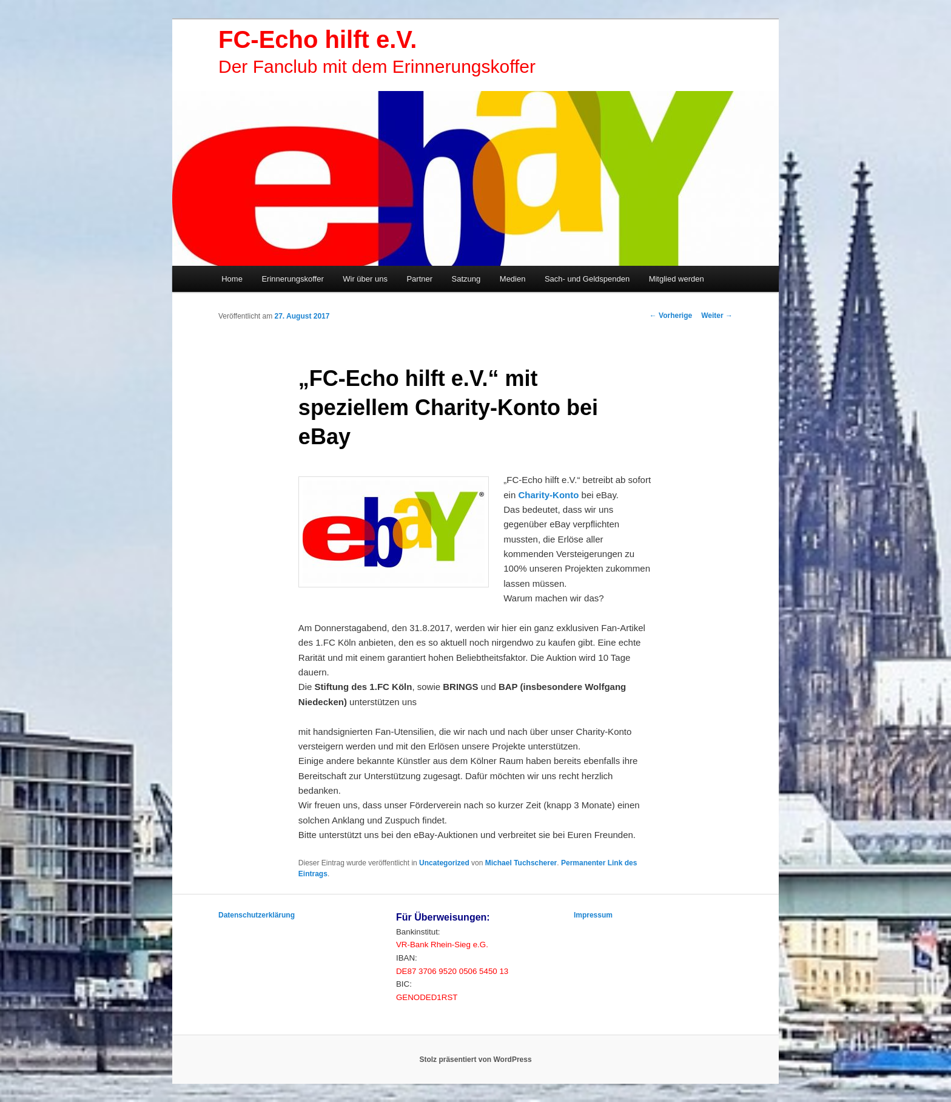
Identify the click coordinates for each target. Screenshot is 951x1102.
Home (232, 278)
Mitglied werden (676, 278)
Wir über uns (365, 278)
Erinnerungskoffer (292, 278)
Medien (513, 278)
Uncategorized (444, 863)
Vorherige (671, 315)
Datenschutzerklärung (256, 915)
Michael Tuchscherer (521, 863)
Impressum (593, 915)
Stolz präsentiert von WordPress (475, 1059)
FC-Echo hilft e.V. (317, 39)
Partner (419, 278)
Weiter (717, 315)
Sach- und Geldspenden (587, 278)
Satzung (466, 278)
